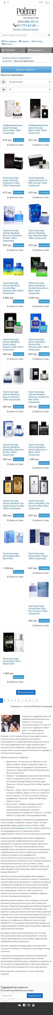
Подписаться (35, 995)
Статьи (7, 44)
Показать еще (26, 692)
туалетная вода (16, 828)
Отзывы (36, 41)
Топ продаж (9, 41)
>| (36, 700)
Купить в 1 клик (15, 145)
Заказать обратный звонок (26, 29)
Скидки (24, 41)
